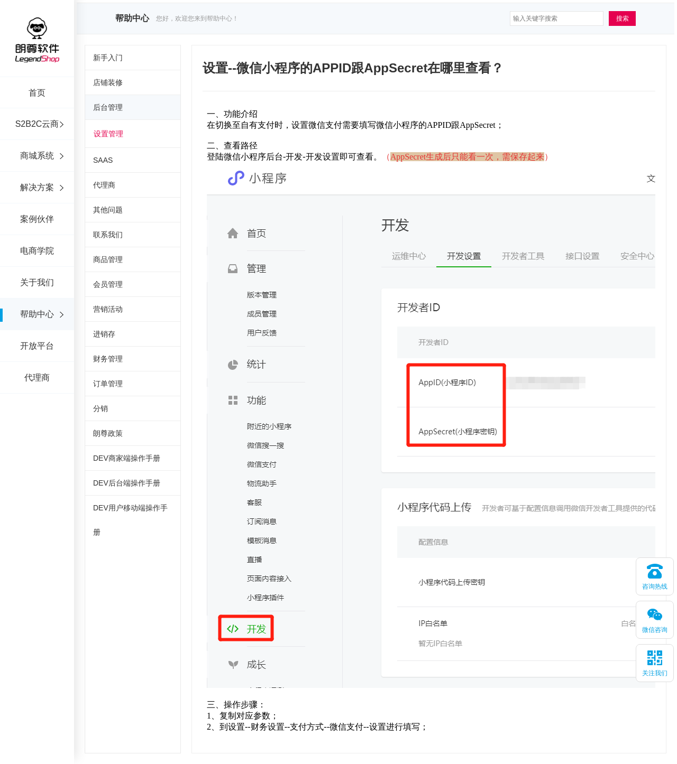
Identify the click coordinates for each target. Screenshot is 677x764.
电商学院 (37, 250)
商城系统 (37, 155)
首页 (37, 92)
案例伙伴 (37, 219)
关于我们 (37, 282)
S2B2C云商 (37, 123)
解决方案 (37, 187)
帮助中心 (37, 314)
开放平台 (37, 345)
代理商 (37, 377)
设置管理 (108, 133)
